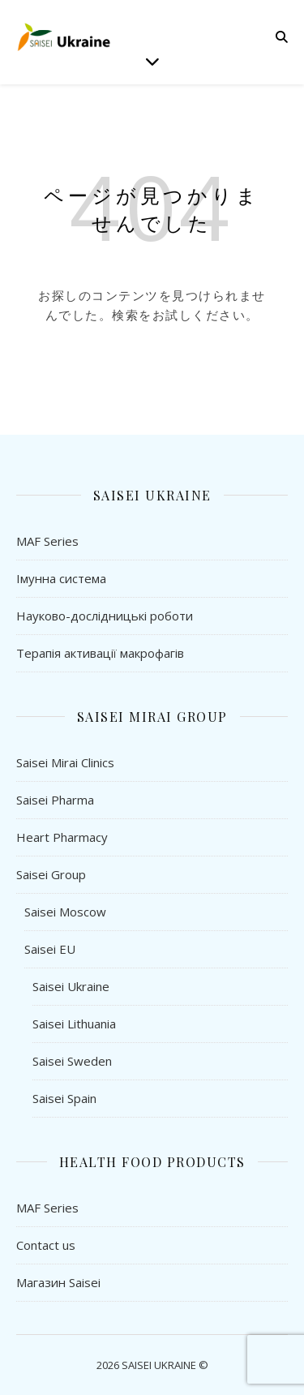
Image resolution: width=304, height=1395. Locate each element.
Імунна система (61, 578)
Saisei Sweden (72, 1061)
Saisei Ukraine (70, 986)
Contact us (45, 1245)
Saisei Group (51, 874)
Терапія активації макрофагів (100, 653)
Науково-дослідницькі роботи (104, 615)
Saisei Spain (64, 1098)
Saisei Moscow (65, 912)
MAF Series (47, 541)
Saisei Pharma (55, 800)
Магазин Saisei (58, 1282)
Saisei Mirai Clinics (65, 762)
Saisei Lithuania (74, 1023)
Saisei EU (49, 949)
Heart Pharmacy (62, 837)
